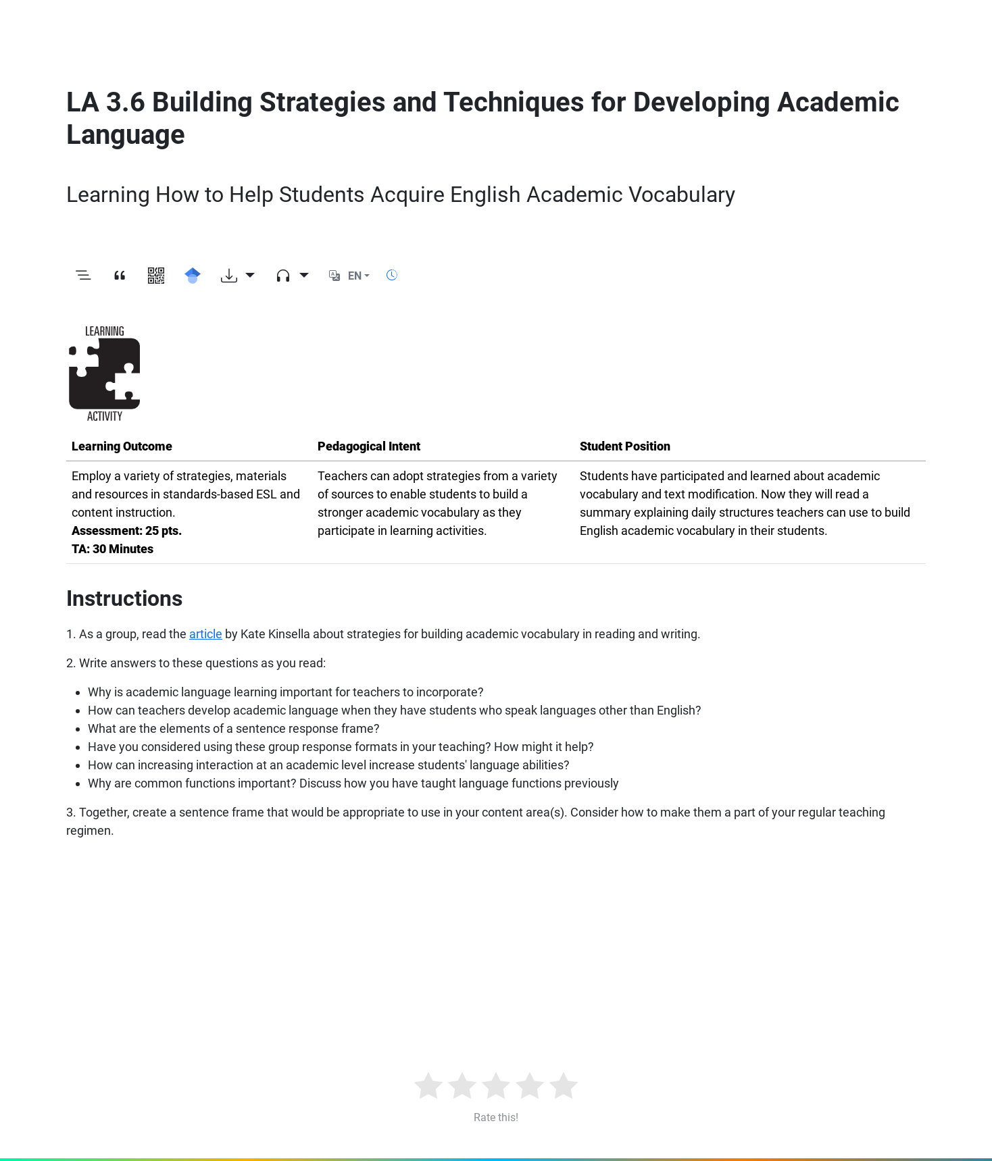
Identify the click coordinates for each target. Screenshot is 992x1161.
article (205, 634)
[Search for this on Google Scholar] (192, 276)
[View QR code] (156, 276)
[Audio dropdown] (292, 276)
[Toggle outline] (83, 276)
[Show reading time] (392, 275)
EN (355, 275)
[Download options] (238, 276)
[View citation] (120, 276)
